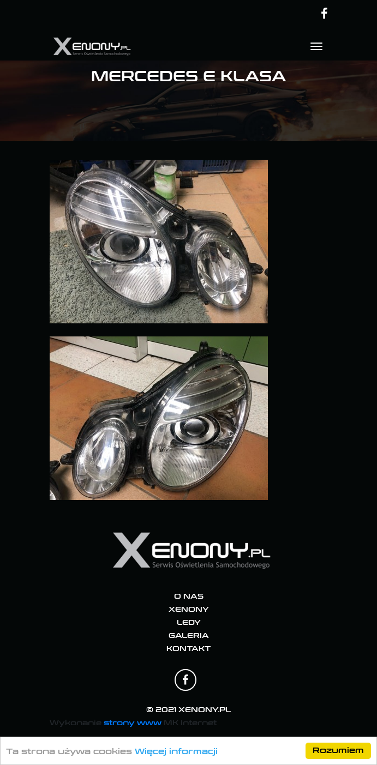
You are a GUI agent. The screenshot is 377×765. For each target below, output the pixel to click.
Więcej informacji (176, 751)
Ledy (189, 622)
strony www (132, 723)
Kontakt (188, 648)
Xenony (189, 609)
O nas (189, 596)
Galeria (189, 635)
